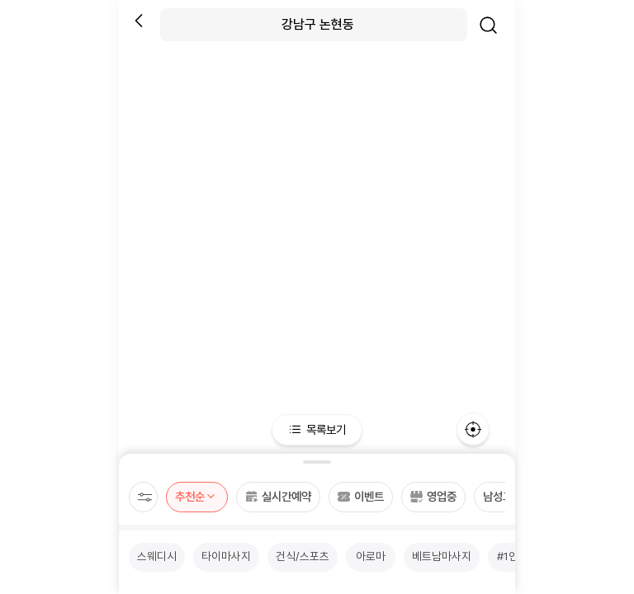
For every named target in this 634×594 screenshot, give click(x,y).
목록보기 (317, 429)
